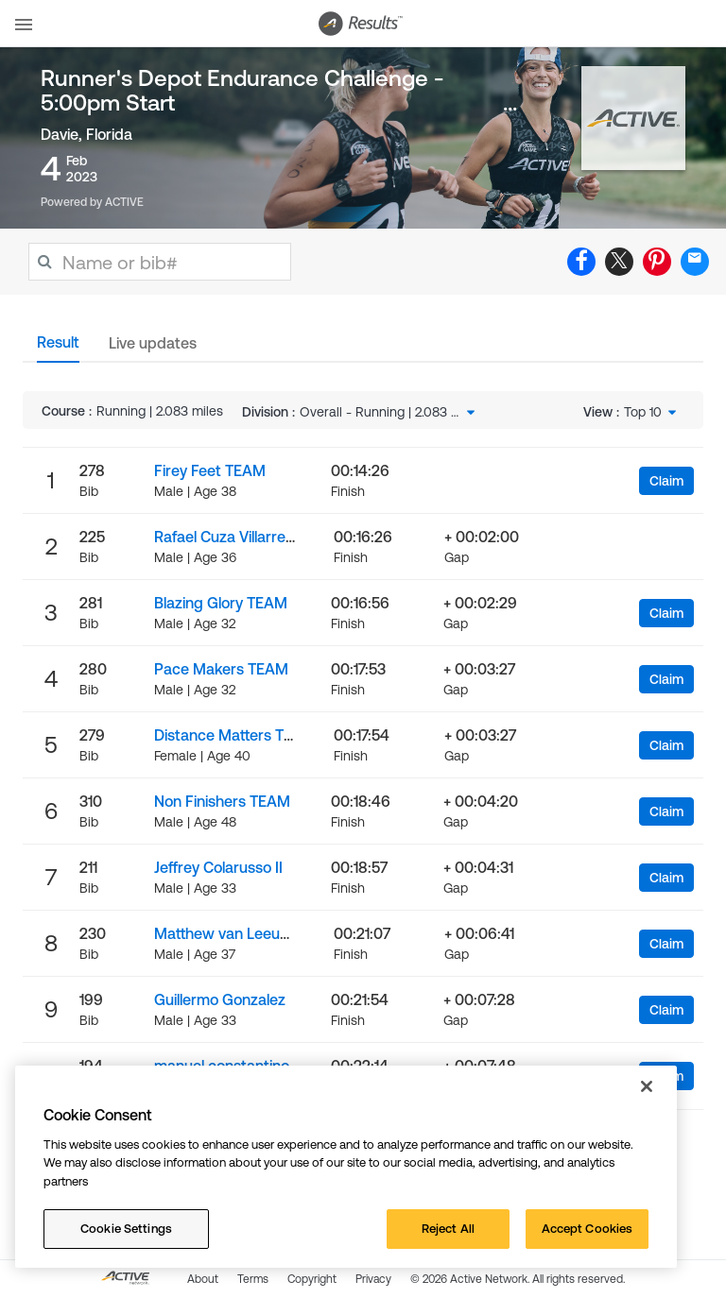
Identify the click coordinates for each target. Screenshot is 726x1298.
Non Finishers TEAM (222, 801)
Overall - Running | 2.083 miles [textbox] (380, 411)
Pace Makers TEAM (221, 668)
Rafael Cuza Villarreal (225, 536)
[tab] (58, 348)
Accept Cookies (587, 1228)
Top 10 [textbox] (643, 411)
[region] (346, 1167)
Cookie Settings (126, 1228)
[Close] (646, 1086)
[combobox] (389, 411)
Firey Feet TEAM (210, 470)
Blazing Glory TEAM (220, 602)
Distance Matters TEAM (235, 734)
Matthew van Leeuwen (231, 933)
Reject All (448, 1228)
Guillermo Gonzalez (219, 999)
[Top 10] (651, 411)
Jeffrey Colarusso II (218, 867)
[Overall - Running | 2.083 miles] (389, 411)
